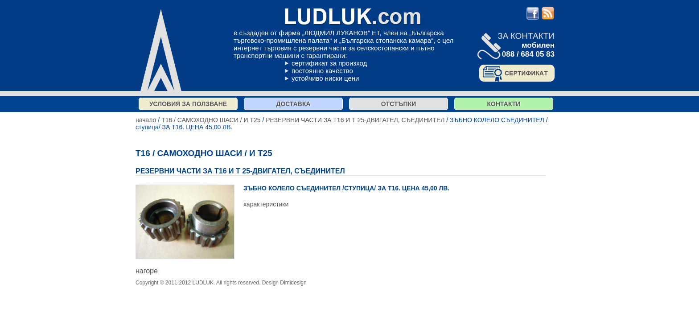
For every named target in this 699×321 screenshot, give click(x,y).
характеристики (265, 204)
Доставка (293, 103)
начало (146, 119)
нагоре (147, 271)
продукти (319, 283)
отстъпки (398, 103)
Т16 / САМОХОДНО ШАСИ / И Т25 (210, 119)
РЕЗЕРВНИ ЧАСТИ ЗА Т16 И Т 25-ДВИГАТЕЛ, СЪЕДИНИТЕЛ (355, 119)
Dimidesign (293, 283)
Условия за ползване (188, 103)
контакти (504, 103)
